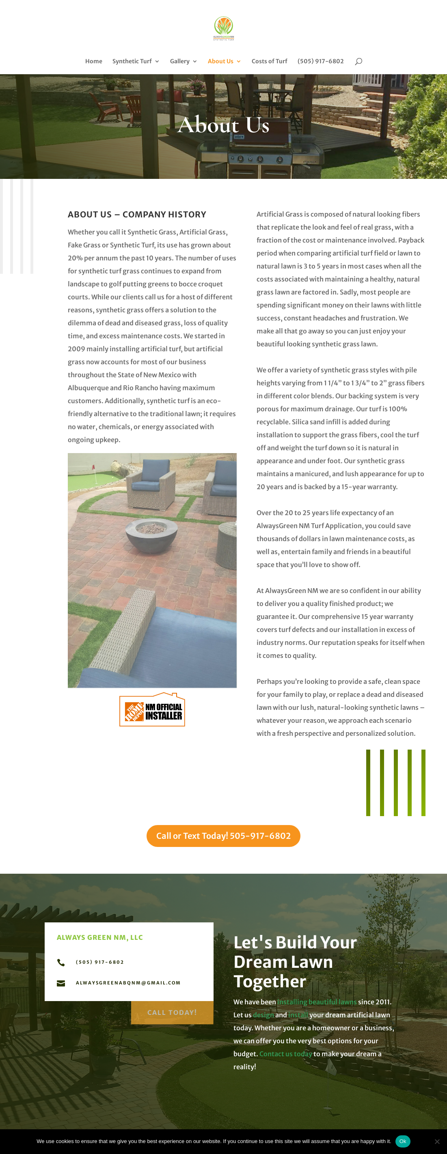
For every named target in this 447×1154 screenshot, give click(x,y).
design (263, 1015)
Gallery (180, 61)
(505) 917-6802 (321, 61)
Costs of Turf (269, 61)
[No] (437, 1141)
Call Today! (172, 1010)
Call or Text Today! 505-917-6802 (223, 836)
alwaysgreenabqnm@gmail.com (128, 983)
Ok (402, 1141)
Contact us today (285, 1054)
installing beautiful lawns (317, 1002)
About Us (220, 61)
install (298, 1015)
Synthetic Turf (132, 61)
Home (93, 61)
